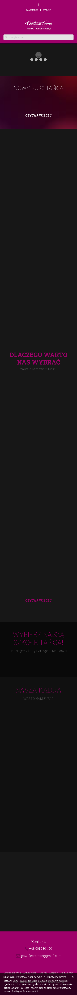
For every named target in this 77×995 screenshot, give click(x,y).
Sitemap (47, 10)
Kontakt (53, 972)
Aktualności (30, 972)
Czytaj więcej (38, 115)
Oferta (43, 972)
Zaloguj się (32, 10)
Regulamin (67, 972)
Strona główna (12, 972)
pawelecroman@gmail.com (41, 956)
